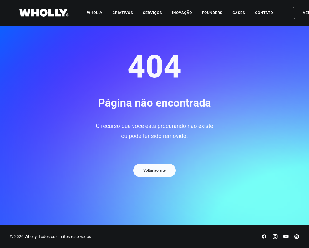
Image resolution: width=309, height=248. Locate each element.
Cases (232, 15)
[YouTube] (286, 237)
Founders (206, 15)
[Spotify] (296, 237)
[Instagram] (275, 237)
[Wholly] (35, 15)
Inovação (176, 15)
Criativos (116, 15)
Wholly (89, 15)
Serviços (146, 15)
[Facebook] (264, 237)
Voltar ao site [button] (154, 170)
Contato (258, 15)
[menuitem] (89, 15)
